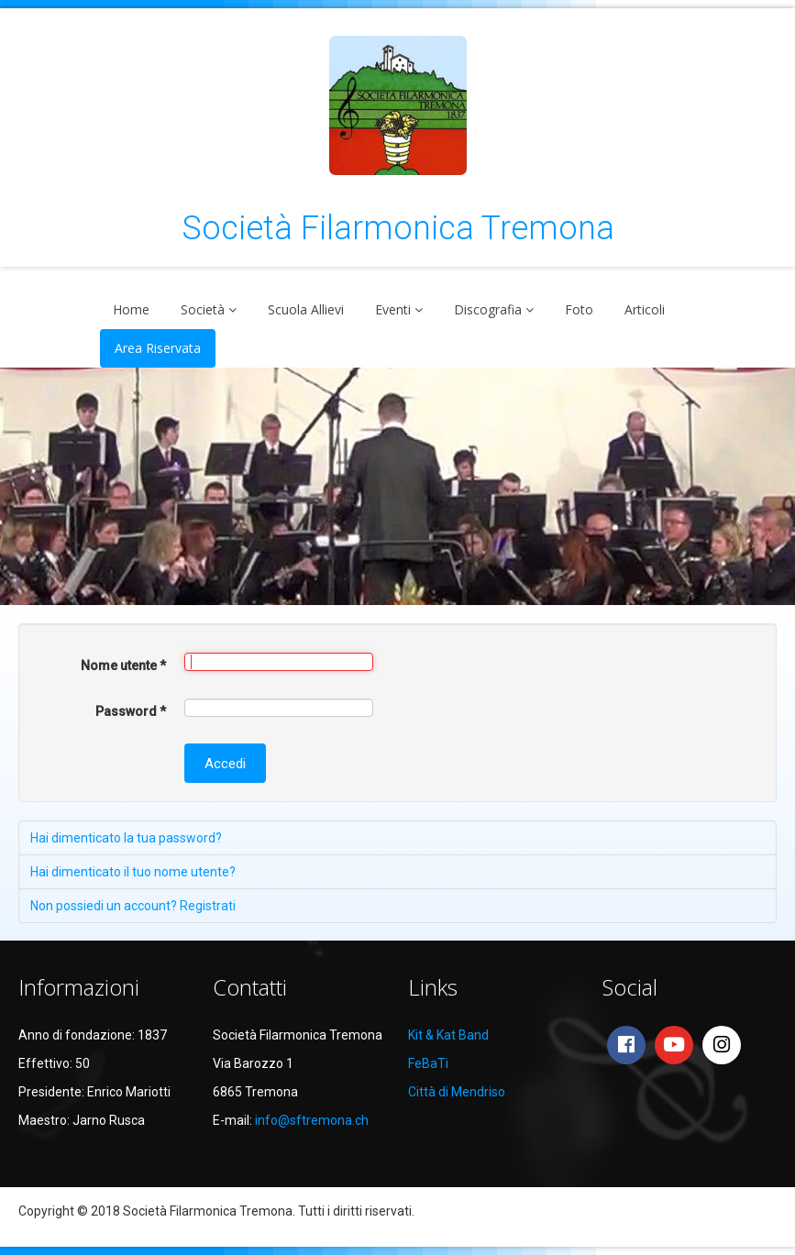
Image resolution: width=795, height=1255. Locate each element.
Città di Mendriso (456, 1091)
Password (130, 711)
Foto (579, 309)
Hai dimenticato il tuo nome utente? (133, 871)
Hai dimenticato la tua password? (126, 838)
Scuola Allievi (306, 309)
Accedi (225, 763)
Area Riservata (158, 348)
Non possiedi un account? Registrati (133, 905)
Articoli (644, 309)
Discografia (488, 309)
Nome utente (123, 665)
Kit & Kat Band (448, 1035)
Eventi (393, 309)
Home (131, 309)
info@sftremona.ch (312, 1120)
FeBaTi (428, 1063)
